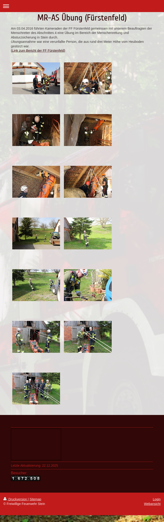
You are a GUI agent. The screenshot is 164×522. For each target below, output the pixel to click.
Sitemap (35, 499)
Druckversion (15, 499)
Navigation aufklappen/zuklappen (82, 6)
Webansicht (152, 504)
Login (157, 499)
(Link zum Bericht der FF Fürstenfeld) (38, 50)
